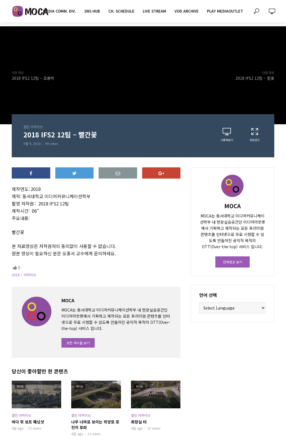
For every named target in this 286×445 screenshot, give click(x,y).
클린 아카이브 (33, 126)
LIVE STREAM (154, 11)
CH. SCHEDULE (121, 11)
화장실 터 (139, 422)
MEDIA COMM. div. (59, 11)
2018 (16, 274)
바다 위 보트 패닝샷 (28, 422)
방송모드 (255, 134)
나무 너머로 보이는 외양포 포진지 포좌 (95, 424)
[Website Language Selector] (232, 307)
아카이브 (30, 274)
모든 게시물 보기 (78, 342)
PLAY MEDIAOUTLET (225, 11)
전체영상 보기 (232, 261)
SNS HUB (92, 11)
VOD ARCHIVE (187, 11)
